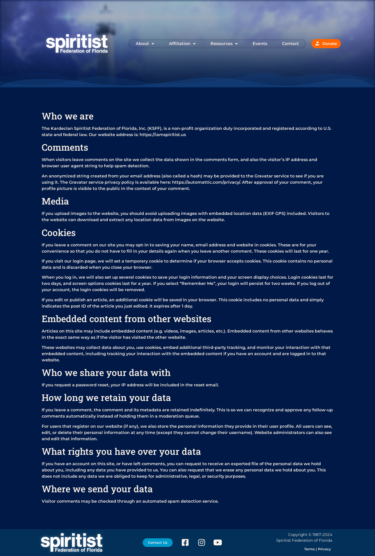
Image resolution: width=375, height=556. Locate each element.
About (145, 43)
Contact (290, 43)
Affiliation (182, 43)
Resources (224, 43)
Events (260, 43)
